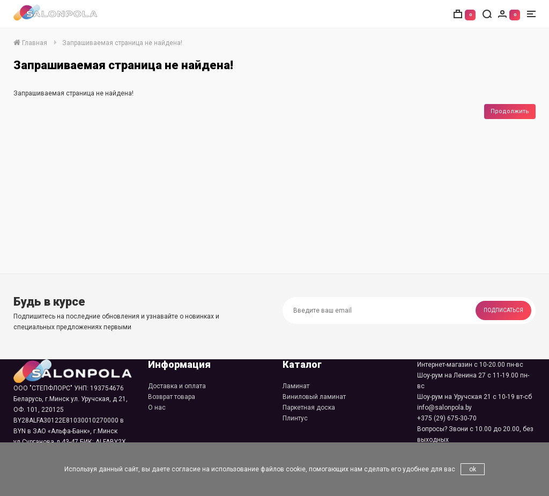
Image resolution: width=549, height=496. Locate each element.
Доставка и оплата (177, 386)
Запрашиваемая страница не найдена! (122, 43)
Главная (30, 43)
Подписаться (503, 310)
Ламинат (296, 386)
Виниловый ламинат (314, 397)
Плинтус (295, 418)
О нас (157, 407)
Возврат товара (171, 397)
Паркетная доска (309, 407)
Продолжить (510, 111)
